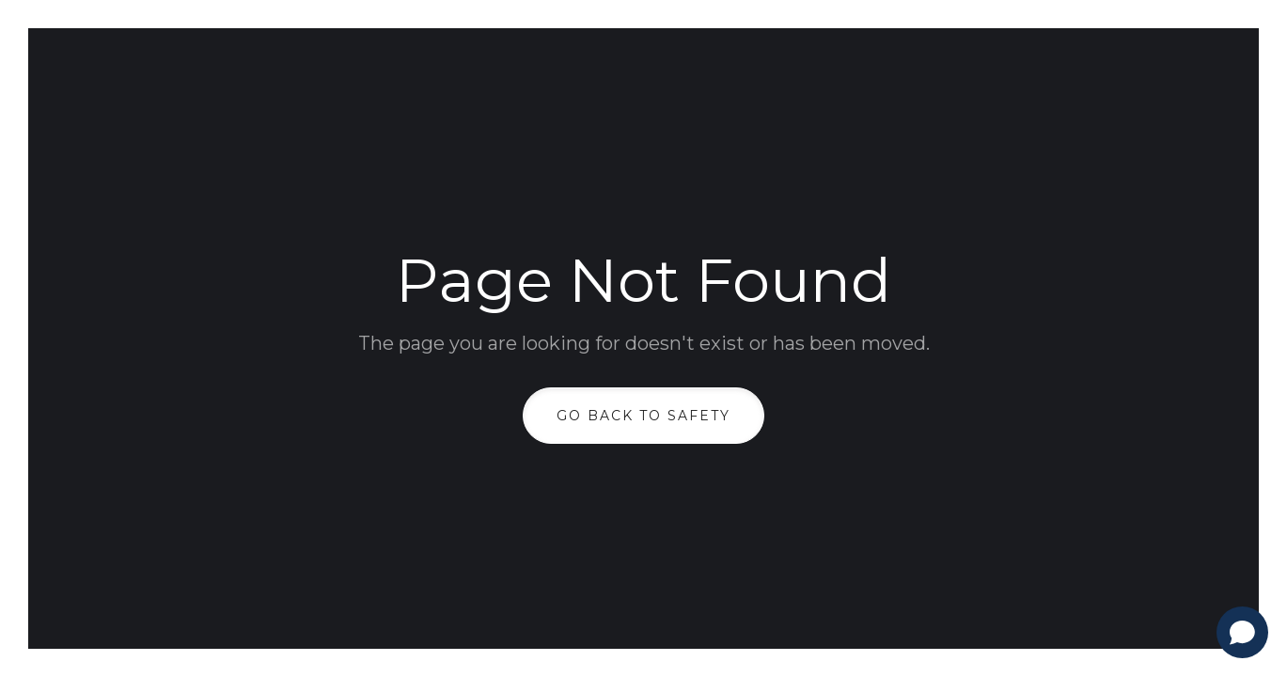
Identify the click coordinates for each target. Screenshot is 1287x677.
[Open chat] (1242, 632)
